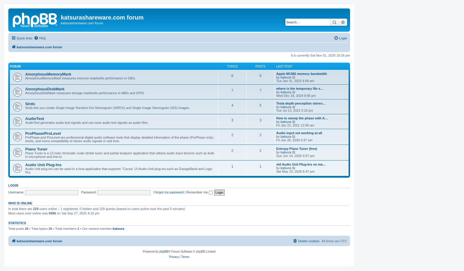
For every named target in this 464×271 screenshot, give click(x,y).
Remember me (199, 192)
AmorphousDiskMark (45, 89)
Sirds (30, 104)
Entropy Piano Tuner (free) (296, 148)
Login (13, 185)
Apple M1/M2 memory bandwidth (301, 74)
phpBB (163, 251)
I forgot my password (168, 192)
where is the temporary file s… (300, 88)
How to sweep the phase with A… (302, 118)
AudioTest (34, 118)
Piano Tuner (36, 149)
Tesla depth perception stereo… (301, 103)
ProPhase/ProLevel (43, 133)
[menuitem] (40, 38)
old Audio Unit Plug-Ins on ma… (301, 164)
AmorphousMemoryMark (48, 74)
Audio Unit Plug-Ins (43, 165)
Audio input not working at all (299, 133)
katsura (286, 77)
